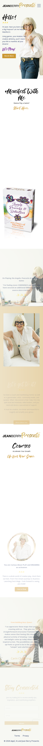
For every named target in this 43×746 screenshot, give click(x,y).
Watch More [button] (9, 56)
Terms (17, 735)
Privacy (26, 735)
